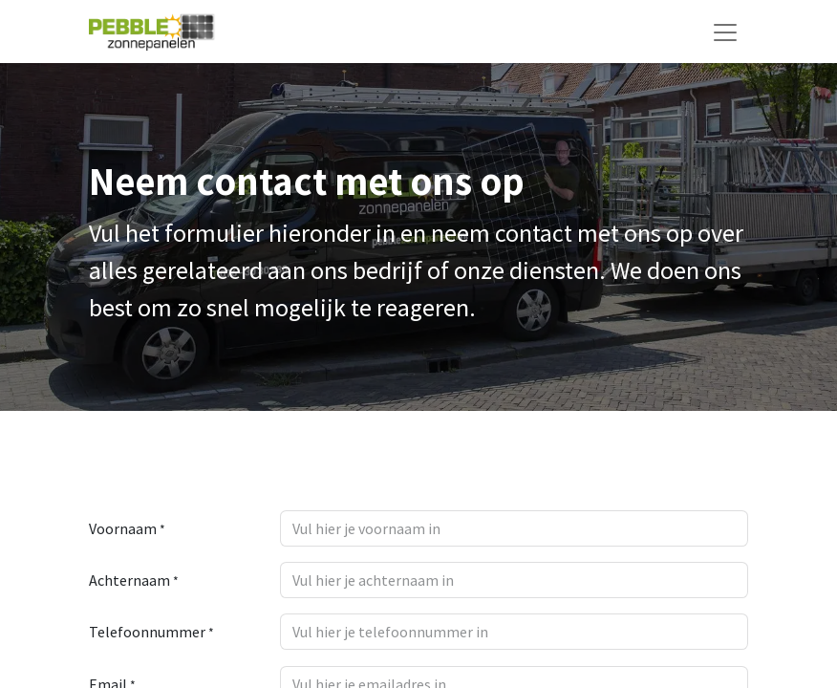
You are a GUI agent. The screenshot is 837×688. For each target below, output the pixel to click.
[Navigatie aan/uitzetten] (725, 31)
